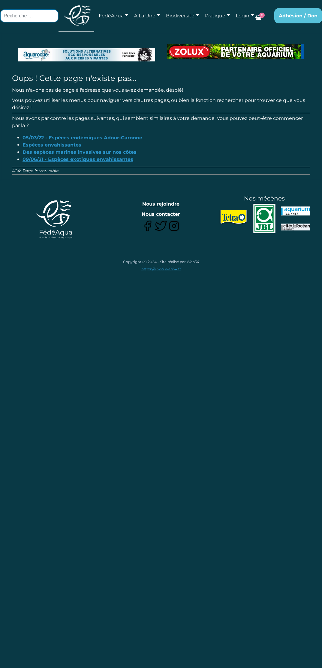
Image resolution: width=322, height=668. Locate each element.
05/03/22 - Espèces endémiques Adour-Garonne (82, 138)
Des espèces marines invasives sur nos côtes (80, 152)
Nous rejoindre (160, 204)
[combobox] (29, 15)
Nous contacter (161, 214)
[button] (145, 15)
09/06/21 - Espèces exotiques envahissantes (78, 159)
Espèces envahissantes (52, 145)
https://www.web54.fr (161, 269)
